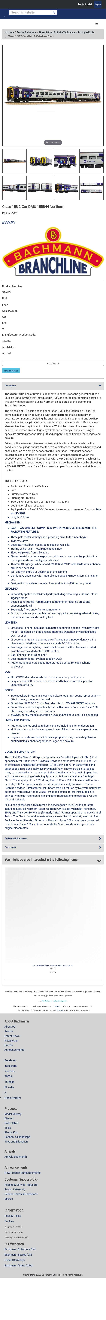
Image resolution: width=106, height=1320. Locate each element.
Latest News (12, 1035)
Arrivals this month (15, 1156)
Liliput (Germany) (14, 1260)
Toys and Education (16, 1141)
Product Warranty (14, 1189)
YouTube (9, 1071)
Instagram (10, 1065)
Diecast (8, 1118)
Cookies (9, 1221)
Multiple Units (86, 32)
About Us (9, 1026)
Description (53, 385)
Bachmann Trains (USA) (18, 1265)
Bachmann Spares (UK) (18, 1254)
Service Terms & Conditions (21, 1194)
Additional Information (53, 838)
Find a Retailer (12, 1097)
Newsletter (11, 1040)
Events (8, 1045)
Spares (8, 1198)
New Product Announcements (22, 1172)
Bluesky (9, 1087)
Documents (53, 847)
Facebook (10, 1060)
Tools (7, 1127)
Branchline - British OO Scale (57, 32)
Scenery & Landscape (17, 1136)
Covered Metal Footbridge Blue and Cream (53, 965)
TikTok (8, 1076)
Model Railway (26, 32)
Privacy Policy (12, 1215)
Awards (8, 1031)
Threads (9, 1081)
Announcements (14, 1049)
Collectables (11, 1123)
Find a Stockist (11, 371)
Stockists (60, 1010)
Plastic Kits (11, 1132)
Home (9, 32)
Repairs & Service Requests (20, 1184)
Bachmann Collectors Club (20, 1249)
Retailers (58, 1006)
